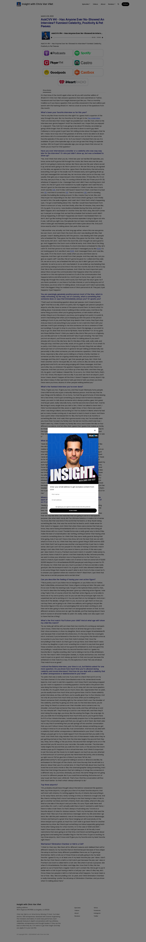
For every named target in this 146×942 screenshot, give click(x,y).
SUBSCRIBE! (73, 511)
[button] (95, 430)
